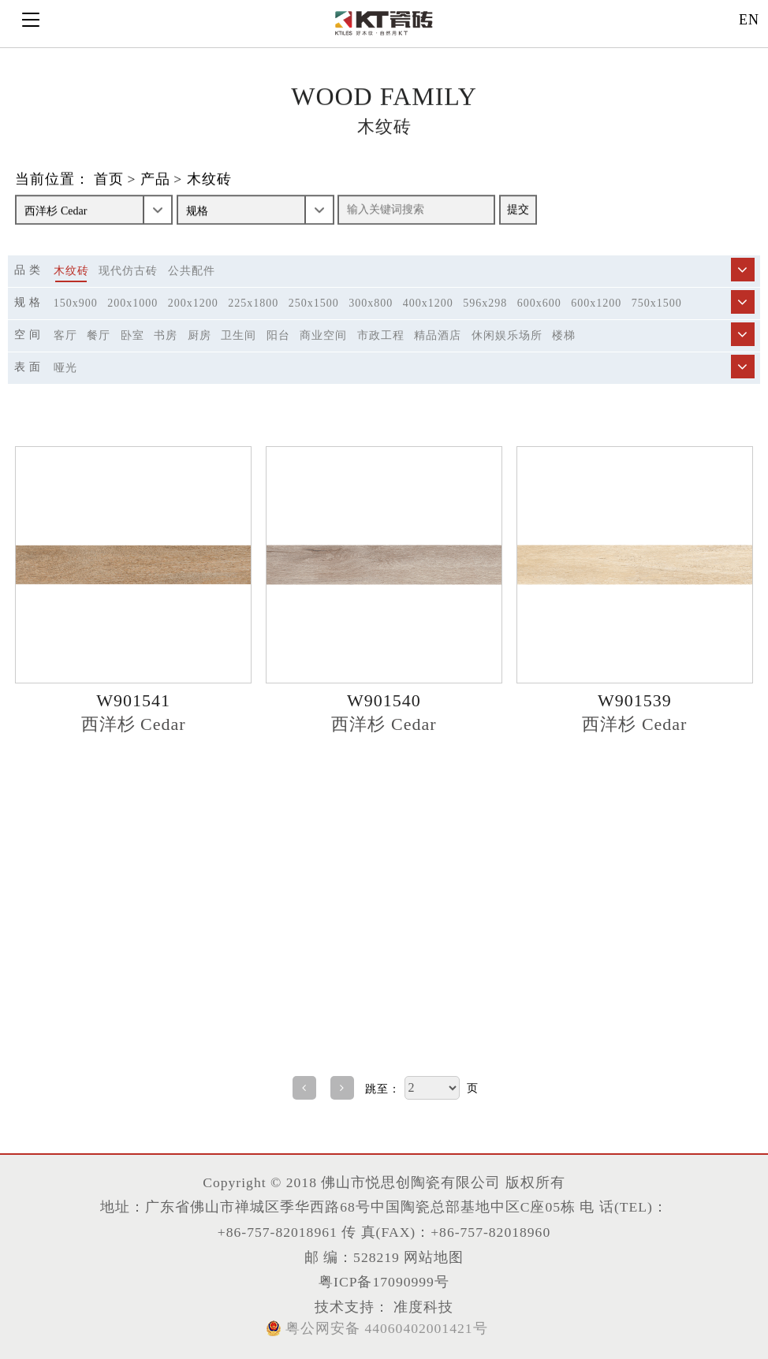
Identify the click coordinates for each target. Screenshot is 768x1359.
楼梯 (564, 335)
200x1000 (132, 303)
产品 (155, 180)
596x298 (485, 303)
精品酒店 (437, 335)
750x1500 (657, 303)
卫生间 (238, 335)
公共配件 (191, 271)
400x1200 (428, 303)
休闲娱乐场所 (507, 335)
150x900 (76, 303)
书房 (165, 335)
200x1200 (193, 303)
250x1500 (314, 303)
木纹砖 (209, 180)
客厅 (65, 335)
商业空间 (323, 335)
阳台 (278, 335)
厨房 (199, 335)
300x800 (371, 303)
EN (749, 20)
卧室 (132, 335)
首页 (109, 180)
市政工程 (381, 335)
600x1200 (596, 303)
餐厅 (98, 335)
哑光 (65, 368)
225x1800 (253, 303)
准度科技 (421, 1307)
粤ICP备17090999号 (384, 1282)
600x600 (539, 303)
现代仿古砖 (128, 271)
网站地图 (434, 1257)
